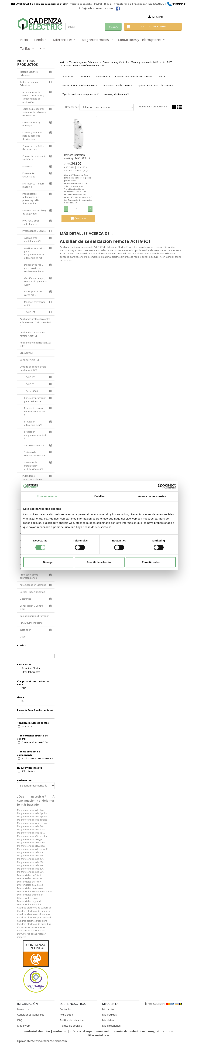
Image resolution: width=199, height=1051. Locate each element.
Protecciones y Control (34, 230)
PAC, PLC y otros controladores (30, 222)
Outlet (23, 636)
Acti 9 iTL (30, 384)
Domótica (27, 166)
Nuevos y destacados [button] (116, 94)
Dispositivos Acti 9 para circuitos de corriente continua (34, 268)
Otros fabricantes (31, 671)
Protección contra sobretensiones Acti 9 (34, 411)
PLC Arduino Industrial (31, 622)
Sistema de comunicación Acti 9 (34, 454)
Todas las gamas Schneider (29, 83)
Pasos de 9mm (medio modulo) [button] (80, 85)
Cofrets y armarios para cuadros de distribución (32, 136)
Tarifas (27, 48)
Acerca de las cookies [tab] (152, 496)
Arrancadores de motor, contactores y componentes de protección (33, 97)
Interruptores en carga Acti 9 (33, 293)
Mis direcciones (111, 1025)
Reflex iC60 (32, 391)
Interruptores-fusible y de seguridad (34, 212)
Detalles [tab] (99, 496)
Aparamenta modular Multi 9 (32, 239)
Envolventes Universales (29, 175)
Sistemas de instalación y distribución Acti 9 (33, 465)
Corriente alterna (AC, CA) (35, 742)
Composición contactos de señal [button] (133, 76)
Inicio (24, 40)
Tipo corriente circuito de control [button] (155, 85)
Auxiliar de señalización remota (38, 758)
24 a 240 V (27, 726)
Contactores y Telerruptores (141, 40)
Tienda (40, 40)
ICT (23, 700)
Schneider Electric (31, 668)
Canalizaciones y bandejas (31, 124)
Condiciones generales (30, 1014)
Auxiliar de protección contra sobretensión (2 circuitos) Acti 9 (35, 322)
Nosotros (23, 1009)
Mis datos (108, 1020)
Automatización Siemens (33, 584)
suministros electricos (129, 1031)
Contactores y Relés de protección (33, 147)
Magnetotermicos (97, 40)
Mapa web (23, 1025)
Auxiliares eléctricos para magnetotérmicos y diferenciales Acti (34, 252)
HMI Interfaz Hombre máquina (33, 185)
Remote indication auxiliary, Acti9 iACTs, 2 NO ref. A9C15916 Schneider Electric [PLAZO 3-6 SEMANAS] (77, 156)
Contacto (65, 1009)
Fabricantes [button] (103, 76)
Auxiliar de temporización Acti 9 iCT (35, 344)
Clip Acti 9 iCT (26, 352)
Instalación (25, 629)
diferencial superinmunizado (90, 1031)
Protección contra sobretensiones (29, 576)
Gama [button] (161, 76)
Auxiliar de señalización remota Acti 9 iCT (32, 334)
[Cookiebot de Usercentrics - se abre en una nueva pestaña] (160, 486)
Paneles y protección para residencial (35, 399)
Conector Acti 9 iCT (29, 359)
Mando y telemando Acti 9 (35, 303)
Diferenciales (64, 40)
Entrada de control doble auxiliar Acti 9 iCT (33, 368)
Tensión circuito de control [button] (117, 85)
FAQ (19, 1020)
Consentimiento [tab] (47, 496)
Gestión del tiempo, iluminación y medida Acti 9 (35, 281)
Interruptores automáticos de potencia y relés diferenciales (30, 198)
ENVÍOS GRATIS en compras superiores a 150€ (39, 3)
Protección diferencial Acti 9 (33, 423)
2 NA (24, 688)
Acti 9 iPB (30, 377)
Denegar (48, 562)
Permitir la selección (99, 562)
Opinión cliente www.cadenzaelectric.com (42, 1041)
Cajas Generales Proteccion (34, 615)
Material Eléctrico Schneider (29, 73)
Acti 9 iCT (30, 312)
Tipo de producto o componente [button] (80, 94)
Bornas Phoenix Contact (32, 591)
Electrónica (25, 598)
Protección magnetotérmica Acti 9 (35, 435)
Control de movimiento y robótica (34, 158)
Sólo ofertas (28, 771)
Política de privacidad (72, 1020)
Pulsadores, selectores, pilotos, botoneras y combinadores (36, 479)
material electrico (37, 1031)
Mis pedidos (109, 1014)
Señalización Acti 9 (34, 445)
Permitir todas (151, 562)
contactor (60, 1031)
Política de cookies (71, 1025)
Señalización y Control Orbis (31, 607)
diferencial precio (99, 1035)
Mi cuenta (157, 16)
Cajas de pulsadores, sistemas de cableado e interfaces (34, 112)
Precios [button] (85, 76)
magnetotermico (160, 1031)
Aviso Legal (66, 1014)
